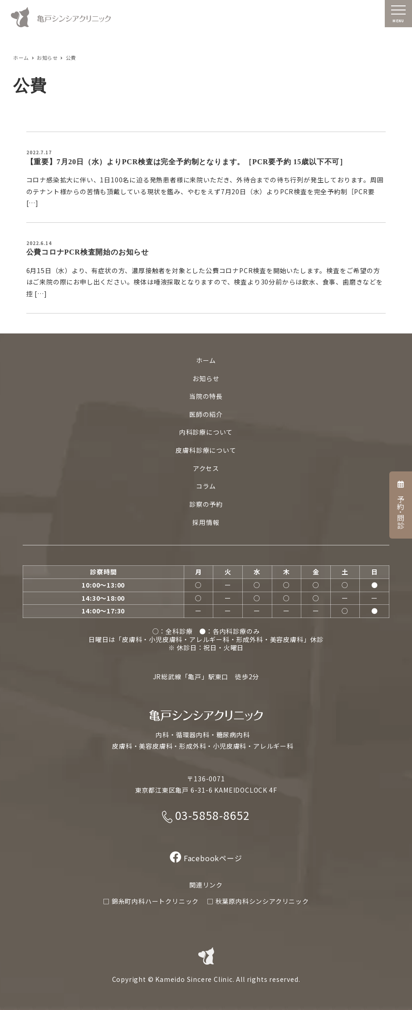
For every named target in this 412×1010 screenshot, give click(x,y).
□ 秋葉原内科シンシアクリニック (258, 901)
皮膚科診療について (206, 450)
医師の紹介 (206, 414)
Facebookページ (206, 858)
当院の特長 (206, 396)
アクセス (206, 468)
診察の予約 (206, 504)
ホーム (206, 360)
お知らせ (205, 378)
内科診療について (206, 431)
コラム (206, 485)
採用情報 (205, 522)
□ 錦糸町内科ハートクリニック (151, 901)
